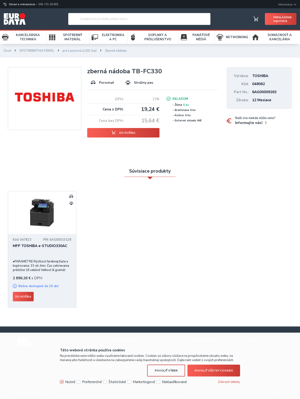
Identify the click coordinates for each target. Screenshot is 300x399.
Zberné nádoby (116, 51)
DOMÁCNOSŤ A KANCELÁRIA (280, 37)
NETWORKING (237, 37)
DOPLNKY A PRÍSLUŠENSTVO (157, 37)
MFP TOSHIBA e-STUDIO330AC (40, 245)
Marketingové (144, 382)
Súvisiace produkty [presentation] (150, 171)
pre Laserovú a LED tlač (80, 51)
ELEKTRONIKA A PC (113, 37)
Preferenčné (92, 382)
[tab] (150, 171)
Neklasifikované (174, 382)
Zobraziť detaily (229, 382)
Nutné (70, 382)
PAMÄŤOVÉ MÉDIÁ (201, 37)
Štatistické (117, 382)
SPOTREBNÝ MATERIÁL (72, 37)
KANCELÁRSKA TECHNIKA (28, 37)
